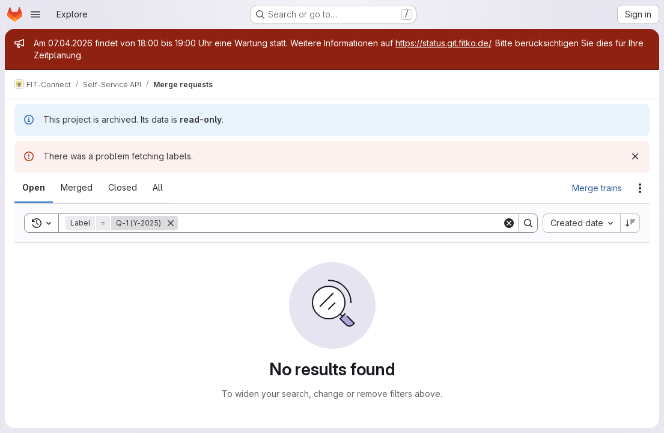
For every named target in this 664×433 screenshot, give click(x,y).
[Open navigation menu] (35, 14)
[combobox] (581, 223)
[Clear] (509, 223)
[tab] (33, 188)
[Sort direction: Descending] (630, 223)
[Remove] (170, 223)
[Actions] (640, 188)
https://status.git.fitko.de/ (443, 43)
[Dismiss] (635, 156)
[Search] (340, 223)
